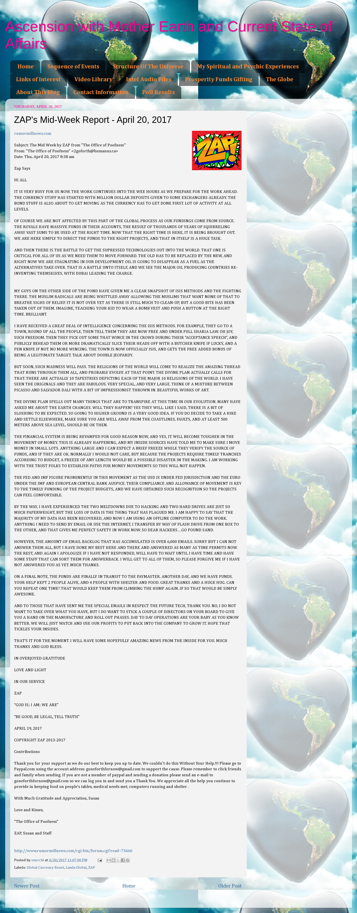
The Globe (279, 79)
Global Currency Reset (45, 867)
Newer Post (27, 886)
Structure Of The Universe (148, 67)
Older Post (230, 886)
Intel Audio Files (148, 79)
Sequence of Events (73, 67)
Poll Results (158, 92)
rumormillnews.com (32, 134)
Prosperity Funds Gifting (218, 79)
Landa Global (76, 867)
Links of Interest (38, 79)
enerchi (38, 860)
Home (26, 67)
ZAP (91, 867)
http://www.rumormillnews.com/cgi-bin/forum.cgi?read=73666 (73, 851)
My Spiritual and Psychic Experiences (248, 67)
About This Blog (38, 92)
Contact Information (101, 92)
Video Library (93, 79)
